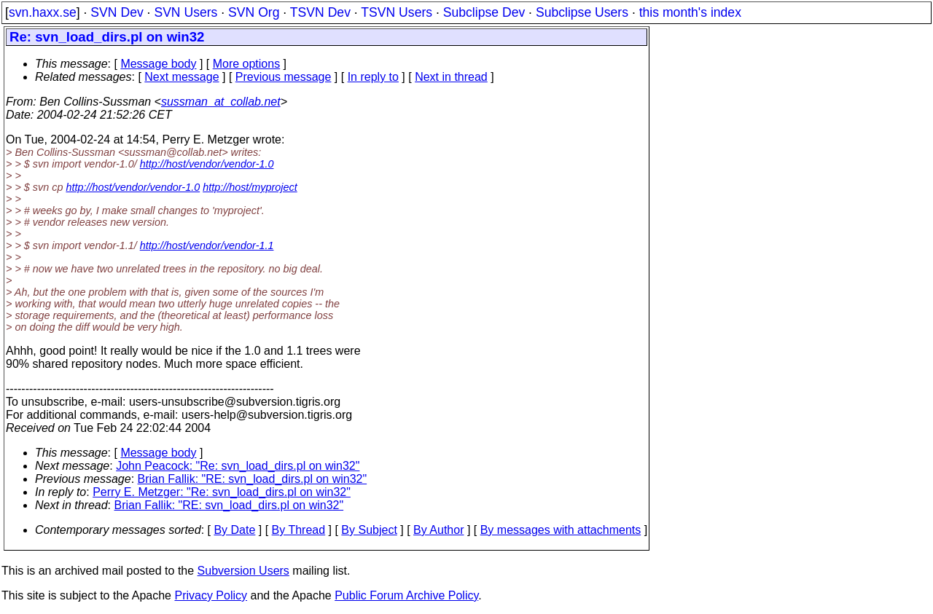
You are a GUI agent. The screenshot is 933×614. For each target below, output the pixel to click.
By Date (234, 530)
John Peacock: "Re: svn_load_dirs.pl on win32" (237, 466)
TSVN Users (396, 12)
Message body (158, 64)
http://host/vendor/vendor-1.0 (207, 164)
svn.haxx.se (43, 12)
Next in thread (451, 77)
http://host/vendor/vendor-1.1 (207, 245)
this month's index (690, 12)
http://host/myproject (250, 187)
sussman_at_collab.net (221, 101)
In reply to (373, 77)
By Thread (299, 530)
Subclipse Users (582, 12)
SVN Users (185, 12)
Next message (181, 77)
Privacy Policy (210, 595)
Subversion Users (243, 570)
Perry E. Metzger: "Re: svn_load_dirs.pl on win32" (222, 492)
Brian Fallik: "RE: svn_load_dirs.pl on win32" (252, 479)
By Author (438, 530)
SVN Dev (116, 12)
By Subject (369, 530)
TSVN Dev (320, 12)
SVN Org (253, 12)
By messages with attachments (560, 530)
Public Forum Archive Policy (406, 595)
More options (247, 64)
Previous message (283, 77)
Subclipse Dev (484, 12)
